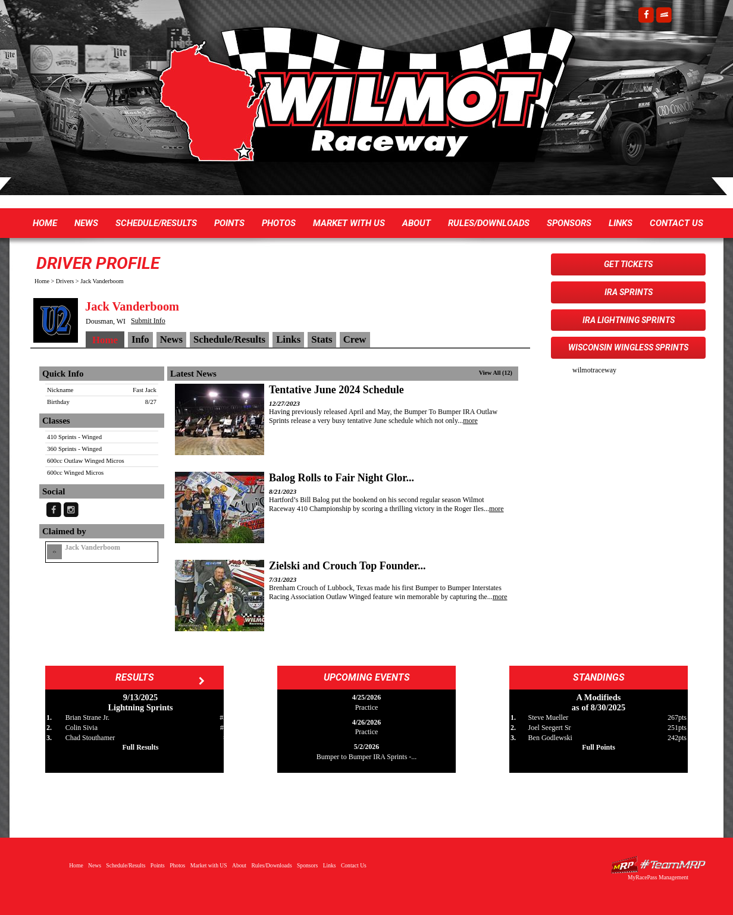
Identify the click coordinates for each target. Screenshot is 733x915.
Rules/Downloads (489, 223)
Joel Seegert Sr (549, 727)
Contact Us (676, 223)
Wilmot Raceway (354, 101)
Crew (354, 339)
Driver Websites (658, 865)
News (86, 223)
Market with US (349, 223)
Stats (321, 339)
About (416, 223)
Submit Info (148, 321)
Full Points (598, 747)
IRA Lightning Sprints (628, 320)
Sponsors (569, 223)
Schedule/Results (156, 223)
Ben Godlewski (550, 738)
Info (140, 339)
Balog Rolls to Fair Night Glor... (341, 478)
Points (229, 223)
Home (45, 223)
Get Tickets (628, 264)
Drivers (65, 281)
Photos (279, 223)
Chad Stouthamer (90, 738)
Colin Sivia (81, 727)
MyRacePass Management (658, 877)
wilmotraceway (594, 370)
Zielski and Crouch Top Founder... (347, 566)
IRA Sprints (628, 292)
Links (620, 223)
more (470, 420)
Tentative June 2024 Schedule (336, 390)
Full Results (140, 747)
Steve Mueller (548, 717)
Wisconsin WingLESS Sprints (628, 347)
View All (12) (495, 372)
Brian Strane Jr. (87, 717)
